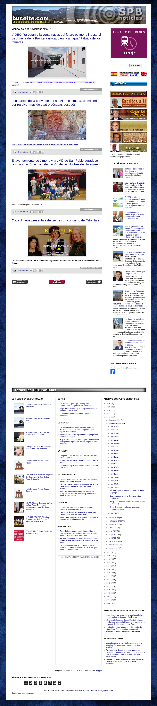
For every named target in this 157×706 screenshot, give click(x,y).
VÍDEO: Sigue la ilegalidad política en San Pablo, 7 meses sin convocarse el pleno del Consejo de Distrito (39, 506)
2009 (109, 593)
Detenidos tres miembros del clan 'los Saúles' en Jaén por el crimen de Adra (78, 480)
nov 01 (113, 513)
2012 (109, 583)
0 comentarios (23, 152)
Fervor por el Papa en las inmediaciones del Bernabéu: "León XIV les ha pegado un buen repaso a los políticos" (77, 429)
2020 (109, 556)
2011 (109, 586)
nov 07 (113, 477)
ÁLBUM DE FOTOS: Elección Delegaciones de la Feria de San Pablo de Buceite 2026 (38, 519)
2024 (109, 410)
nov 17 (113, 454)
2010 (109, 590)
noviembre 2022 (115, 423)
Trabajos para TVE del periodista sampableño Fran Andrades (38, 448)
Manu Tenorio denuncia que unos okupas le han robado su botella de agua (124, 616)
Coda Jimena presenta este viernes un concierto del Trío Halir (55, 220)
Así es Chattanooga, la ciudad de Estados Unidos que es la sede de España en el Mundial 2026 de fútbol (79, 540)
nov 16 (113, 457)
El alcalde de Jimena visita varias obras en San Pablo (135, 253)
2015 (109, 573)
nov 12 (113, 467)
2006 (109, 603)
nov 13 (113, 464)
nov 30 (113, 426)
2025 (109, 407)
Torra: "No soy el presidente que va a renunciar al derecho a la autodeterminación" (79, 518)
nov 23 (113, 443)
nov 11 (113, 471)
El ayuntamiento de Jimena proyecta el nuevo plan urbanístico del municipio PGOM (134, 215)
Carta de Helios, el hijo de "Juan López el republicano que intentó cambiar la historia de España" (134, 173)
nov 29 (113, 430)
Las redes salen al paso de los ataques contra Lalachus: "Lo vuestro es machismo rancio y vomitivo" (124, 645)
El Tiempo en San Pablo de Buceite (80, 557)
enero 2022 (113, 548)
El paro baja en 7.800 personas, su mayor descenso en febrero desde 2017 (76, 508)
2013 (109, 580)
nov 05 (113, 481)
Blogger (99, 671)
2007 (109, 600)
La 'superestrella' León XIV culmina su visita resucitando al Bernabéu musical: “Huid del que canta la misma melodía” (78, 547)
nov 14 (113, 460)
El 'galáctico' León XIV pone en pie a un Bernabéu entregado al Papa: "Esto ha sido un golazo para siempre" (79, 442)
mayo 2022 (113, 535)
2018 (109, 563)
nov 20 (113, 447)
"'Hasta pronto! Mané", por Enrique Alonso (135, 273)
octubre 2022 (114, 518)
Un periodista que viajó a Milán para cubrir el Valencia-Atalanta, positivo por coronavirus (77, 405)
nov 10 (113, 474)
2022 (109, 417)
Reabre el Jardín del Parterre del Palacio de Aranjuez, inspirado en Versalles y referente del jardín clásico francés (78, 493)
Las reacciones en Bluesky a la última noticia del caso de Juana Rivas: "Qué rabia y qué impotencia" (124, 661)
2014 (109, 576)
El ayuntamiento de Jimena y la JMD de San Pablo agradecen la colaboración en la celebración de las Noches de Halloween (56, 162)
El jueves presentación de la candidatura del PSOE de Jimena (134, 343)
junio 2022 (113, 531)
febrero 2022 (114, 545)
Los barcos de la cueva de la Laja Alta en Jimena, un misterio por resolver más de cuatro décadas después (55, 102)
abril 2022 (113, 538)
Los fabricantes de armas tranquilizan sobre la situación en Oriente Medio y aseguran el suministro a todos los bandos (124, 629)
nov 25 (113, 440)
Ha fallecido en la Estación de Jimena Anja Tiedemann (37, 434)
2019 (109, 559)
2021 (109, 552)
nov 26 (113, 437)
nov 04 (113, 484)
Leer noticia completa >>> (90, 90)
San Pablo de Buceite (118, 368)
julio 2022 (113, 528)
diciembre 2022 (115, 420)
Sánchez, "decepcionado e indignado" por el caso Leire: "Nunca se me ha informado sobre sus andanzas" (79, 486)
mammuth (74, 671)
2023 (109, 414)
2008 (109, 597)
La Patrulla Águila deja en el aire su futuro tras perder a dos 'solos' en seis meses (78, 513)
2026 (109, 404)
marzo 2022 (113, 541)
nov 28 (113, 433)
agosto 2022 (114, 524)
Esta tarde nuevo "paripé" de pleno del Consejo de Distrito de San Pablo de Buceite (39, 477)
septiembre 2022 (115, 521)
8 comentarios (23, 92)
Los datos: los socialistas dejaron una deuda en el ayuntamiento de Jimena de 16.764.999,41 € (134, 322)
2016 (109, 569)
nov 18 (113, 450)
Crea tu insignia (132, 368)
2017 (109, 566)
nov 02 (113, 488)
